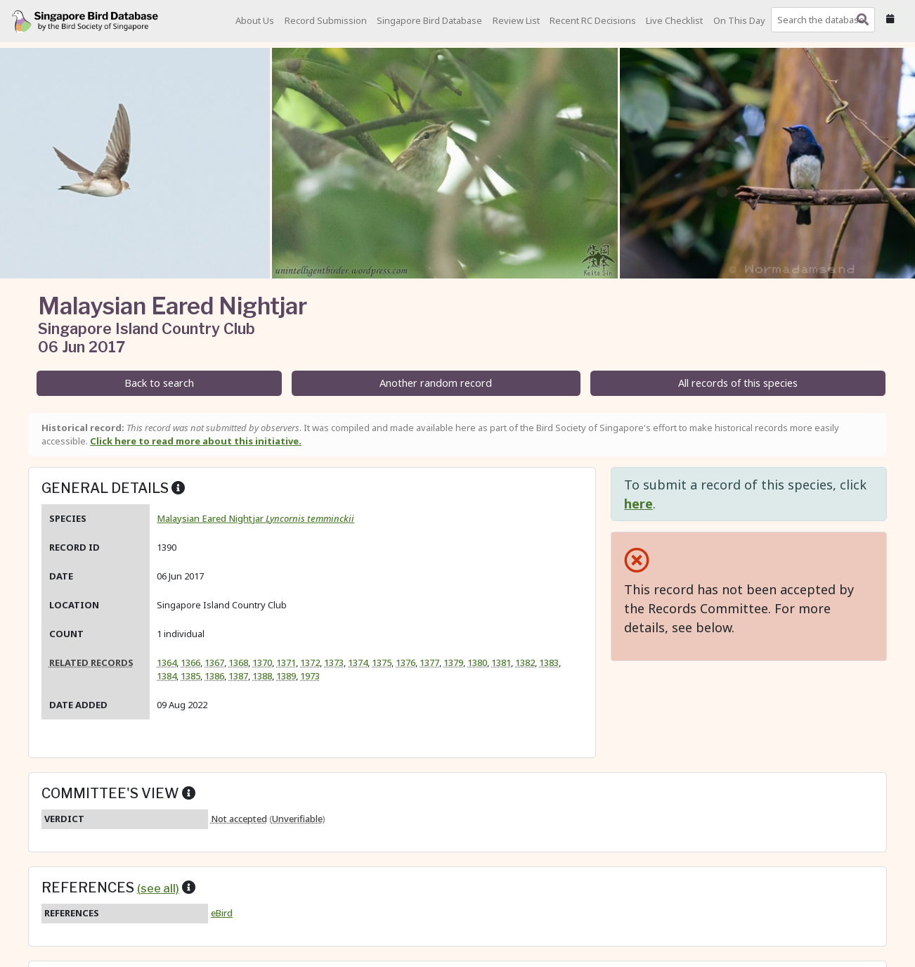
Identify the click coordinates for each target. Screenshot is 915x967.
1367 (214, 662)
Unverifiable (297, 818)
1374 (358, 662)
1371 (286, 662)
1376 (405, 662)
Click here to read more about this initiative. (195, 441)
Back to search (159, 383)
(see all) (158, 888)
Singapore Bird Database (429, 20)
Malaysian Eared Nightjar (255, 518)
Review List (516, 20)
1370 (262, 662)
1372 (310, 662)
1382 (525, 662)
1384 (166, 676)
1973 (310, 676)
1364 (166, 662)
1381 (501, 662)
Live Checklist (674, 20)
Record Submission (326, 20)
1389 (286, 676)
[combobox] (825, 19)
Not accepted (239, 818)
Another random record (435, 383)
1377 (429, 662)
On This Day (739, 20)
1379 (453, 662)
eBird (222, 913)
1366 (190, 662)
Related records (91, 662)
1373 (334, 662)
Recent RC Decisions (593, 20)
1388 (262, 676)
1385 (190, 676)
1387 (238, 676)
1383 (549, 662)
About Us (254, 20)
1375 (381, 662)
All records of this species (738, 383)
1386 (214, 676)
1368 (238, 662)
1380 (477, 662)
